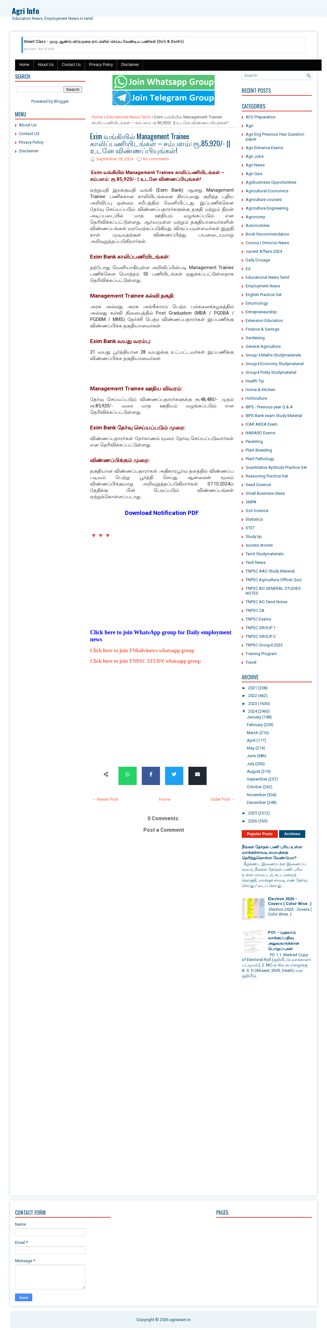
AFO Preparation (261, 117)
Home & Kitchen (260, 389)
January (254, 717)
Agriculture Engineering (267, 208)
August (253, 771)
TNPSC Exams (258, 619)
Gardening (255, 337)
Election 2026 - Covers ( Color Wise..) (290, 901)
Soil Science (257, 510)
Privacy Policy (101, 64)
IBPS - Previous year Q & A (269, 407)
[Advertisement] (50, 256)
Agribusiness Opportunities (271, 182)
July (250, 763)
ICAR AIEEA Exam (262, 424)
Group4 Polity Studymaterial (271, 372)
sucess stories (259, 545)
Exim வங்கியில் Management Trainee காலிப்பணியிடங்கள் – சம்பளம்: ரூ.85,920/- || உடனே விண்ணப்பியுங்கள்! (160, 143)
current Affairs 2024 (264, 251)
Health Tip (255, 381)
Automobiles (258, 225)
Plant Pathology (260, 458)
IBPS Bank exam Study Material (274, 415)
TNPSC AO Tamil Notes (266, 601)
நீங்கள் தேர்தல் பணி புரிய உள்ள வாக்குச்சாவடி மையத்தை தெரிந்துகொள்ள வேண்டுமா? (272, 852)
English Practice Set (264, 294)
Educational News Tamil (128, 117)
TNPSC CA (255, 610)
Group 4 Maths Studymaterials (273, 355)
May (251, 748)
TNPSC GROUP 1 (261, 627)
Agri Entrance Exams (264, 147)
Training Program (261, 653)
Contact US (29, 133)
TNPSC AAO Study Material (270, 571)
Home (24, 64)
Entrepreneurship (261, 311)
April (251, 740)
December (256, 802)
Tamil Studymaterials (265, 553)
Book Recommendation (267, 234)
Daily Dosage (258, 260)
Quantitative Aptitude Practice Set (276, 467)
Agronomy (255, 216)
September (257, 779)
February (255, 724)
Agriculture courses (264, 199)
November (256, 794)
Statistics (254, 519)
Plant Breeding (259, 450)
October (254, 786)
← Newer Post (105, 799)
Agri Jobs (255, 156)
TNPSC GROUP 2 (261, 636)
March (252, 732)
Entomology (257, 303)
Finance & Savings (262, 329)
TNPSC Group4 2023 (264, 645)
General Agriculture (263, 346)
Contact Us (71, 64)
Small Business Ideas (265, 493)
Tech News (256, 562)
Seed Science (258, 484)
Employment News (263, 286)
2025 (252, 813)
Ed (248, 268)
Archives (292, 834)
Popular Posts (260, 834)
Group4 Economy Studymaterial (275, 363)
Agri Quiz (254, 173)
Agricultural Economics (267, 190)
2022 (252, 695)
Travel (251, 662)
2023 (252, 703)
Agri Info (25, 10)
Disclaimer (130, 64)
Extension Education (264, 320)
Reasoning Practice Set (267, 476)
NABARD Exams (260, 432)
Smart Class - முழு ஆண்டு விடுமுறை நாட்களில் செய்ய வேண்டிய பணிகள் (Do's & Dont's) (104, 41)
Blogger (61, 101)
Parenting (254, 441)
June (251, 755)
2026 (252, 821)
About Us (45, 64)
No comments (156, 158)
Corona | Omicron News (267, 242)
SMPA (251, 502)
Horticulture (256, 398)
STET (250, 527)
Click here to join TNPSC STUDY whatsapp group (145, 661)
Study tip (254, 536)
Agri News (255, 165)
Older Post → (223, 799)
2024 (252, 711)
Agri (249, 125)
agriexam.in (180, 1319)
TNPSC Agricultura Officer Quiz (274, 579)
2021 (252, 687)
